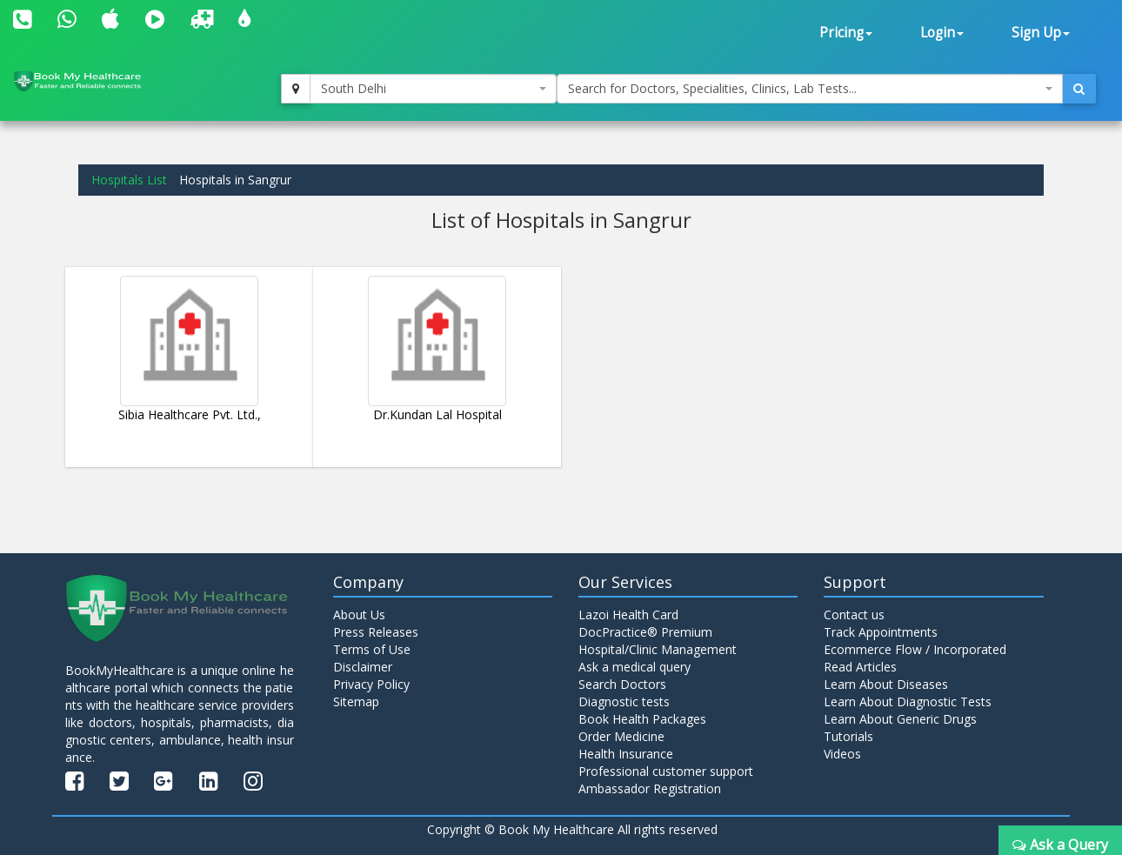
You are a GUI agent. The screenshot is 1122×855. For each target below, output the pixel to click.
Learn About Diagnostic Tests (908, 701)
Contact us (854, 614)
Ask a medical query (634, 666)
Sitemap (356, 701)
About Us (359, 614)
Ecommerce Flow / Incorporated (915, 649)
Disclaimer (362, 666)
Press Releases (375, 632)
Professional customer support (665, 771)
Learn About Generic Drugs (900, 719)
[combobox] (434, 89)
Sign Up (1041, 32)
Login (942, 32)
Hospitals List (129, 179)
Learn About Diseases (886, 684)
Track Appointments (881, 632)
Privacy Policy (371, 684)
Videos (842, 753)
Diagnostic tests (624, 701)
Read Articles (860, 666)
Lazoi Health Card (628, 614)
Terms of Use (372, 649)
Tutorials (848, 736)
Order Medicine (621, 736)
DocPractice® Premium (645, 632)
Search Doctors (622, 684)
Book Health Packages (642, 719)
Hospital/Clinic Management (657, 649)
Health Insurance (625, 753)
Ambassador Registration (649, 788)
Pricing (845, 32)
